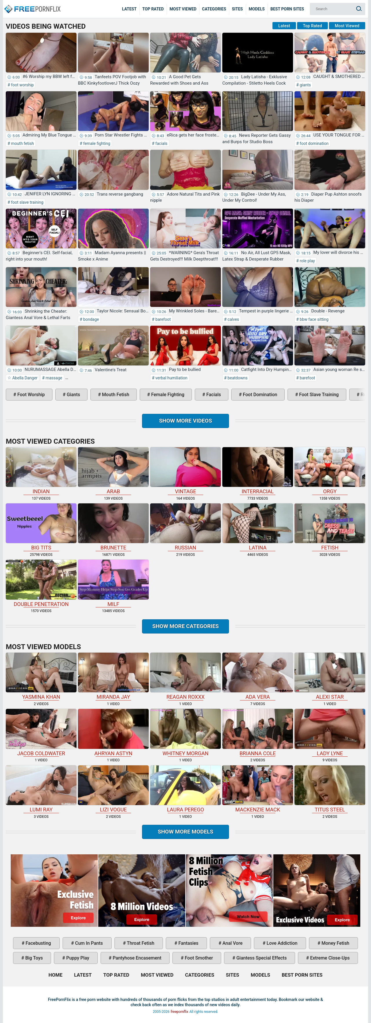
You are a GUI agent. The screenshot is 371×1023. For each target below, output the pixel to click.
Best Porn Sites (287, 9)
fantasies (187, 943)
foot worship (22, 85)
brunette (113, 527)
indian (41, 470)
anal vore (232, 943)
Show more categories (185, 626)
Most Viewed (183, 9)
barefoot (162, 319)
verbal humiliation (171, 378)
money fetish (334, 943)
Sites (237, 9)
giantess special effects (261, 958)
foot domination (314, 143)
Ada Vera (257, 676)
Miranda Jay (113, 676)
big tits (41, 527)
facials (161, 143)
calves (233, 319)
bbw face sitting (314, 319)
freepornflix (179, 1012)
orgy (329, 470)
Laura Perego (185, 789)
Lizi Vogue (113, 789)
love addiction (281, 943)
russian (185, 527)
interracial (257, 470)
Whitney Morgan (185, 732)
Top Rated (153, 9)
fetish (329, 527)
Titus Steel (329, 789)
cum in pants (88, 943)
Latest (129, 9)
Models (257, 9)
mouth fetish (22, 143)
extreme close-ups (329, 958)
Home (32, 4)
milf (113, 583)
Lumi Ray (41, 789)
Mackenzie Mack (257, 789)
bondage (90, 319)
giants (305, 85)
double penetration (41, 583)
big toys (33, 958)
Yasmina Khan (41, 676)
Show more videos (185, 420)
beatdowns (237, 378)
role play (307, 261)
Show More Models (185, 831)
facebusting (37, 943)
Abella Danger (24, 378)
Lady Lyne (329, 732)
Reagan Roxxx (185, 676)
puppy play (77, 958)
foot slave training (26, 202)
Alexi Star (329, 676)
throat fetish (140, 943)
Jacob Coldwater (41, 732)
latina (257, 527)
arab (113, 470)
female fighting (96, 143)
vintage (185, 470)
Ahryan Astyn (113, 732)
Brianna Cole (257, 732)
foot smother (198, 958)
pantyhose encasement (136, 958)
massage (53, 378)
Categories (214, 9)
